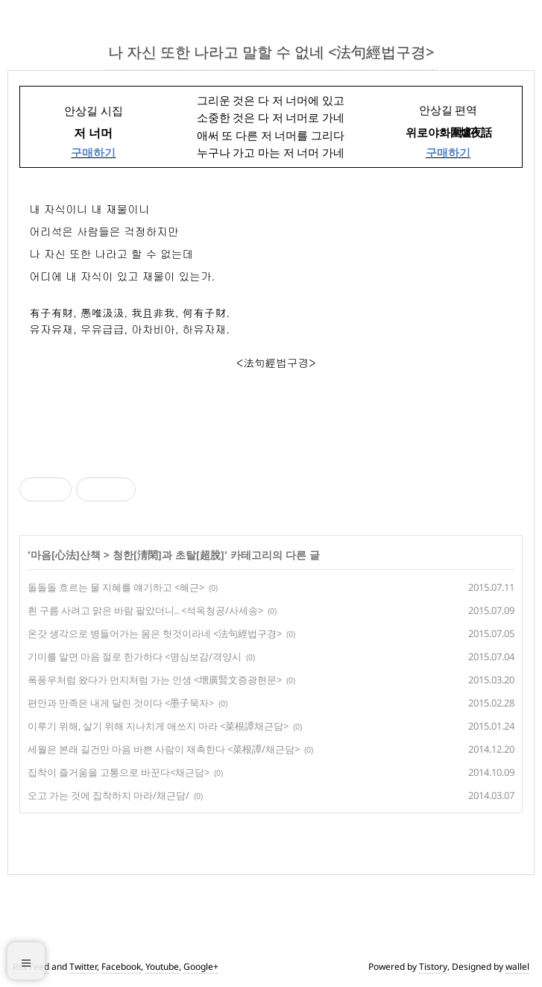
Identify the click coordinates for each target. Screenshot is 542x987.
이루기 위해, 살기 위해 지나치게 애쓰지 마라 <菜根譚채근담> (158, 726)
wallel (517, 966)
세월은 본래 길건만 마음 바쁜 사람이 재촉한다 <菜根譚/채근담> (164, 749)
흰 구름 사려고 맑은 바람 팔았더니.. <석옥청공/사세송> (145, 610)
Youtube (162, 966)
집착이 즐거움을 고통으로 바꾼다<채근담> (118, 772)
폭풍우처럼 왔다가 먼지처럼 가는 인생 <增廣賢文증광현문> (155, 679)
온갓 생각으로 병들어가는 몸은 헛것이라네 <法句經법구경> (155, 633)
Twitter (83, 966)
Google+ (200, 966)
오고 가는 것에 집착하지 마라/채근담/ (108, 795)
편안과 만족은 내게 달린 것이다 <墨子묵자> (121, 702)
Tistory (433, 966)
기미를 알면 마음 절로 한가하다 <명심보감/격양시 (135, 656)
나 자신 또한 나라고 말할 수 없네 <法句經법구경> (271, 52)
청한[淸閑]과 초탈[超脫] (168, 555)
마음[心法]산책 (66, 555)
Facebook (121, 966)
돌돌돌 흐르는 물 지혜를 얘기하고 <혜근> (116, 587)
